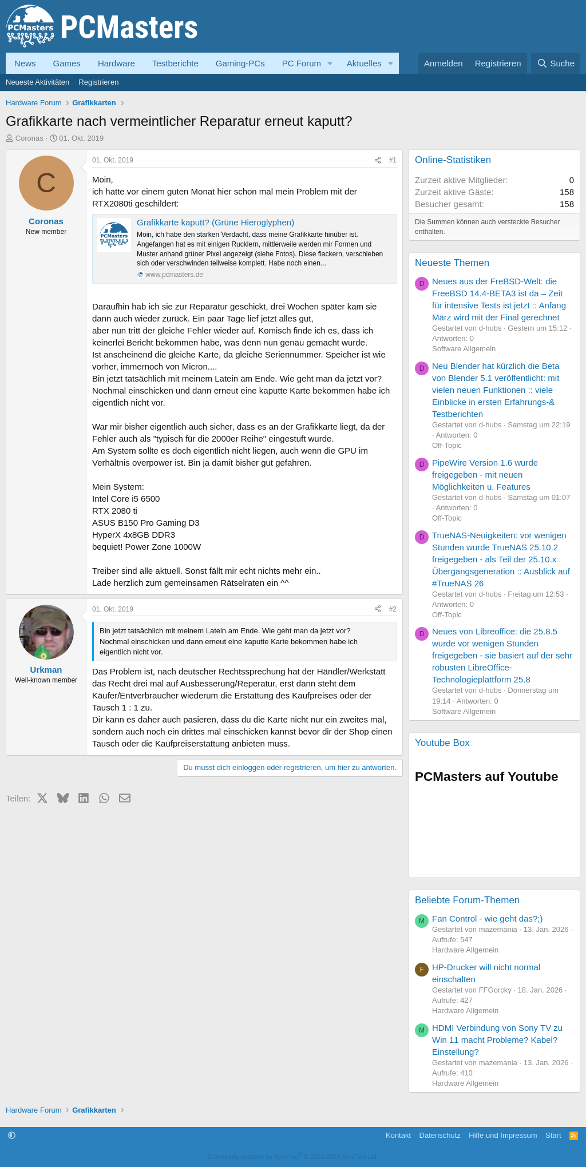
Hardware (116, 63)
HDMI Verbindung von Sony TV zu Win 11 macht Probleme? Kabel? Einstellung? (497, 1040)
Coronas (29, 138)
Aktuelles (364, 63)
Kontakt (398, 1135)
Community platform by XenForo (293, 1156)
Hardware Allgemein (465, 950)
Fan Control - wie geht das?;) (487, 918)
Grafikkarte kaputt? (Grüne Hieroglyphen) (215, 222)
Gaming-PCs (240, 63)
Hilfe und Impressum (503, 1135)
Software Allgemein (464, 348)
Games (67, 63)
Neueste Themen (452, 262)
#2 (393, 609)
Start (553, 1135)
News (25, 63)
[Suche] (555, 63)
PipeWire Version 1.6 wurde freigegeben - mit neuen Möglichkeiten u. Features (485, 474)
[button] (330, 63)
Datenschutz (440, 1135)
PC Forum (301, 63)
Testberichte (175, 63)
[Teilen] (377, 160)
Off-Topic (447, 445)
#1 (393, 160)
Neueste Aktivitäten (37, 82)
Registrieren (98, 82)
